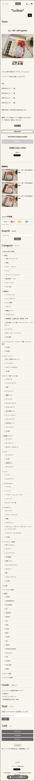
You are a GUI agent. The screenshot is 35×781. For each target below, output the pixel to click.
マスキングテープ (11, 577)
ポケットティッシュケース (13, 333)
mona (7, 629)
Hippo (7, 669)
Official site (17, 731)
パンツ (8, 270)
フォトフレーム (10, 553)
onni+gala (8, 665)
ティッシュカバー (11, 415)
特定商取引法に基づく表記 (11, 699)
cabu (7, 625)
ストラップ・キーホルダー (13, 533)
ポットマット (10, 443)
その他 (8, 371)
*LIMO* (8, 637)
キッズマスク (10, 455)
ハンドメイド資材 (8, 589)
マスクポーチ (10, 467)
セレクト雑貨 (7, 673)
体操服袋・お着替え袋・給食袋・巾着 (17, 318)
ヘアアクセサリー (8, 483)
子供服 (5, 255)
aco (7, 621)
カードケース (10, 391)
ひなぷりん (9, 653)
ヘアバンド (9, 498)
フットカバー (10, 363)
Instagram (17, 735)
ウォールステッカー (11, 565)
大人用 (8, 347)
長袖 (7, 262)
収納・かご (9, 561)
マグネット (9, 569)
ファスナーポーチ (11, 383)
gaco (7, 633)
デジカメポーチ (10, 407)
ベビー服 (8, 286)
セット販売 (9, 302)
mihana (8, 617)
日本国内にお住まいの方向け (17, 148)
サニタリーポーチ (11, 403)
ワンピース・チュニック (13, 274)
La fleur (8, 597)
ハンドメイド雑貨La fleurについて (13, 690)
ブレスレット (10, 522)
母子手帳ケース (10, 411)
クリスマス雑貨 (8, 677)
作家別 (5, 593)
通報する (17, 152)
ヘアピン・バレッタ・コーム (14, 495)
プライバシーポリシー (9, 696)
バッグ (5, 471)
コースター (9, 439)
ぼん (7, 641)
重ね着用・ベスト (11, 278)
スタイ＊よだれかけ (11, 367)
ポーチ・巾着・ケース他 (10, 376)
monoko (8, 661)
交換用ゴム (9, 463)
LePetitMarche (10, 601)
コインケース (10, 427)
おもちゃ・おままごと (12, 447)
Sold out (17, 141)
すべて (5, 221)
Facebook (17, 739)
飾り (7, 573)
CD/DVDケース (10, 423)
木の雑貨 (8, 557)
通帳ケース (9, 395)
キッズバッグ (10, 479)
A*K (7, 657)
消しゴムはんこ (10, 545)
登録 (5, 719)
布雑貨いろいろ (8, 436)
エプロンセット (10, 314)
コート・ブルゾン (11, 266)
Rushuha (8, 613)
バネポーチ (9, 379)
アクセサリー (7, 507)
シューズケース (10, 298)
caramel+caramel (11, 649)
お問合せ (5, 693)
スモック (8, 306)
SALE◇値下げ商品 (8, 251)
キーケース (9, 399)
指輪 (7, 518)
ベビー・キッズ (8, 356)
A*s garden (9, 605)
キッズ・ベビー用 (11, 502)
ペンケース (9, 329)
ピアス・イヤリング (11, 514)
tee (6, 609)
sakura (8, 645)
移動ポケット (10, 310)
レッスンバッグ (10, 294)
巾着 (7, 387)
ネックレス (9, 510)
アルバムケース (10, 419)
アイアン (8, 549)
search (18, 3)
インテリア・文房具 (9, 542)
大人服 (5, 585)
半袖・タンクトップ (11, 258)
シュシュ (8, 490)
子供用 (8, 351)
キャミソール (10, 282)
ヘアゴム (8, 486)
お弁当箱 (8, 337)
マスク (5, 452)
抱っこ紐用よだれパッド (13, 359)
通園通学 (6, 291)
